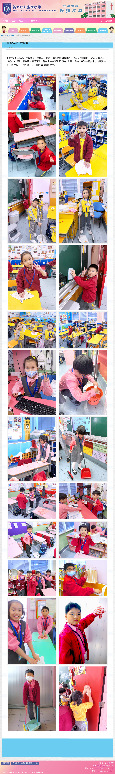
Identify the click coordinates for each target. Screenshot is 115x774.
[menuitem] (4, 28)
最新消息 (10, 35)
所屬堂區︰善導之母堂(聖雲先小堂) (25, 763)
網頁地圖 (5, 763)
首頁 (3, 35)
